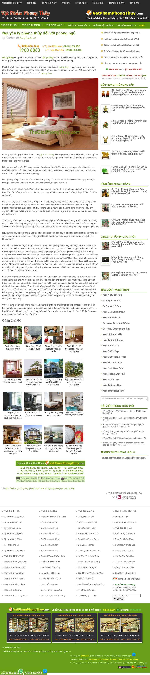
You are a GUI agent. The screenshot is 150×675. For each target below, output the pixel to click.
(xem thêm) (124, 458)
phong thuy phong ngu (54, 488)
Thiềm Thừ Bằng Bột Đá (15, 578)
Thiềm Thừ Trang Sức (14, 573)
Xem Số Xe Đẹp (111, 351)
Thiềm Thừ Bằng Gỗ (13, 590)
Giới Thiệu (33, 2)
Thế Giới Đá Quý (56, 24)
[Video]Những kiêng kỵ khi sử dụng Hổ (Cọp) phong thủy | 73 (123, 432)
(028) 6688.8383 (96, 656)
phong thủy (63, 67)
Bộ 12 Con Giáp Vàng (125, 562)
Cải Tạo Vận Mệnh (90, 663)
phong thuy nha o (36, 488)
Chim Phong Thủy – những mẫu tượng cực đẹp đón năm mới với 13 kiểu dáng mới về (128, 138)
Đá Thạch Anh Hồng (50, 539)
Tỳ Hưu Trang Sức (12, 528)
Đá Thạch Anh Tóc (49, 522)
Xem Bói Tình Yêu (112, 317)
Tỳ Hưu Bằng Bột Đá (13, 533)
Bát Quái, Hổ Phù (86, 545)
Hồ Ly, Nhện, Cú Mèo (125, 567)
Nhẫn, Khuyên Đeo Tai (51, 578)
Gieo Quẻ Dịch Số (112, 300)
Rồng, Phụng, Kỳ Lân (125, 533)
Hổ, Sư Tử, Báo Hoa (124, 556)
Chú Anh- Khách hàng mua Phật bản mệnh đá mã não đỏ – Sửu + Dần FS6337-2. (128, 222)
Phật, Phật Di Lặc (86, 516)
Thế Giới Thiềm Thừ (33, 24)
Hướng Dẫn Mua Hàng (125, 587)
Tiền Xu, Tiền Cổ (85, 578)
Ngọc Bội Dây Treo (49, 584)
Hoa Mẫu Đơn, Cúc (86, 590)
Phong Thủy (76, 663)
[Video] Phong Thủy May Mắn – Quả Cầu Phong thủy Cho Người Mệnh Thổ (128, 244)
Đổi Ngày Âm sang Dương (116, 323)
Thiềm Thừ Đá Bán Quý (14, 567)
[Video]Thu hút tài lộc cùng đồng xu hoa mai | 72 (124, 438)
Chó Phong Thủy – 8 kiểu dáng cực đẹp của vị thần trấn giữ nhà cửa (128, 107)
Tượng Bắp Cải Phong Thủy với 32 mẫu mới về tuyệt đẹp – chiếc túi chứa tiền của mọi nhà (129, 169)
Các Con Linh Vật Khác (125, 573)
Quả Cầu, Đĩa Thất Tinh (125, 511)
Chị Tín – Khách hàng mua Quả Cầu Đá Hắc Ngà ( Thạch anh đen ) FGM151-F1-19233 (129, 191)
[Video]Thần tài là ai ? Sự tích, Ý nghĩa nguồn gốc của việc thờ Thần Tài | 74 (123, 425)
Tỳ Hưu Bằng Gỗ (11, 545)
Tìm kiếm (118, 599)
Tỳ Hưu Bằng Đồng (13, 539)
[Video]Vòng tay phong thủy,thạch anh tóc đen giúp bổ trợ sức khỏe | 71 (123, 444)
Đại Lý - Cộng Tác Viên (125, 590)
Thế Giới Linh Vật (127, 24)
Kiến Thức (136, 2)
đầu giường (47, 57)
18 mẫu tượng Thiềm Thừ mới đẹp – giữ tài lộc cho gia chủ (129, 122)
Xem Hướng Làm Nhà (114, 374)
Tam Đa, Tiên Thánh (87, 528)
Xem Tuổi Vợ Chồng (113, 340)
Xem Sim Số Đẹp (111, 379)
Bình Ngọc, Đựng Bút (88, 567)
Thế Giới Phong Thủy (12, 3)
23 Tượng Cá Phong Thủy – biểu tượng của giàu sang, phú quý (128, 152)
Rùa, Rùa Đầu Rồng (124, 539)
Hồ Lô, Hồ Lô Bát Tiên (88, 533)
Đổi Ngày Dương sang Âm (116, 328)
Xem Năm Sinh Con (113, 368)
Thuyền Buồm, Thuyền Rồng (91, 584)
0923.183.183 (115, 656)
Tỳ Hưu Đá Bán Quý (13, 522)
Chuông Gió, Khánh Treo (89, 550)
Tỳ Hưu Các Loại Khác (14, 550)
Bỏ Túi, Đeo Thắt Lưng (51, 590)
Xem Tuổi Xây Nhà (112, 385)
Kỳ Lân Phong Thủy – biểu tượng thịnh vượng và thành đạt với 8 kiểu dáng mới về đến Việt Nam (128, 92)
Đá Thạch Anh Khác (50, 550)
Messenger (129, 656)
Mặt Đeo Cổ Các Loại (51, 567)
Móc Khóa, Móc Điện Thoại (53, 595)
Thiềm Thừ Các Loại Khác (16, 595)
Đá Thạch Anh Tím (49, 528)
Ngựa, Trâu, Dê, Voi (124, 550)
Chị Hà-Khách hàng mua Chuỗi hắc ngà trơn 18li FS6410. (127, 205)
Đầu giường (8, 57)
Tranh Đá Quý (121, 516)
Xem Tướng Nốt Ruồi (113, 390)
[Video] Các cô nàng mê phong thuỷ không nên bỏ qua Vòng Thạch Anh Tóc (127, 259)
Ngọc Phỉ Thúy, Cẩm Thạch (53, 516)
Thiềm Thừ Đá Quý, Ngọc (15, 562)
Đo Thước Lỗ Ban (112, 306)
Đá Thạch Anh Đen (49, 545)
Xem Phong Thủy (117, 2)
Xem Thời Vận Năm (112, 362)
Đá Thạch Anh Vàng (50, 533)
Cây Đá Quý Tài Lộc (87, 595)
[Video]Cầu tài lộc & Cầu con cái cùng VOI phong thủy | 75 (125, 419)
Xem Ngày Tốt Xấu (112, 295)
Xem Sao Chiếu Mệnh (114, 312)
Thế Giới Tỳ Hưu (11, 24)
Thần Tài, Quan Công (88, 522)
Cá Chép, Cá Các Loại (125, 545)
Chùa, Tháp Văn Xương (89, 562)
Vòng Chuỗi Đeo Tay (50, 573)
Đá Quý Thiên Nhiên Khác (53, 556)
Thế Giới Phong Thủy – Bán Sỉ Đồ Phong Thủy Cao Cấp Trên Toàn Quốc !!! (36, 651)
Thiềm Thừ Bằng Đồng (14, 584)
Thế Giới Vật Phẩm (104, 24)
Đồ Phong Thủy (49, 3)
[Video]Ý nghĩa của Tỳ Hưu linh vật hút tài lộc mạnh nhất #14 (129, 273)
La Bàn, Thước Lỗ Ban (88, 556)
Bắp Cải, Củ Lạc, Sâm (88, 539)
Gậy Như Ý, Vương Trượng (90, 573)
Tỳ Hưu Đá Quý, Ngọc (14, 516)
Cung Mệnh (97, 3)
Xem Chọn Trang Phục (114, 357)
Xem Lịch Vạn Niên (112, 334)
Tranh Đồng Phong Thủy (126, 522)
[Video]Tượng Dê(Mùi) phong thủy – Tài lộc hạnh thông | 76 (125, 412)
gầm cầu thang (47, 154)
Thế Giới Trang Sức (80, 24)
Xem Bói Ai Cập (111, 345)
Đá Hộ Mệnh (82, 2)
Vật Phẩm (66, 3)
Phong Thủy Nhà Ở (28, 38)
